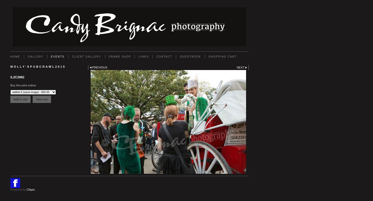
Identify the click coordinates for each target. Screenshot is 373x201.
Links (144, 56)
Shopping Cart (223, 56)
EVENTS (57, 56)
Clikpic (30, 189)
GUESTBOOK (190, 56)
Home (15, 56)
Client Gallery (86, 56)
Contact (164, 56)
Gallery (35, 56)
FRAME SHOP (120, 56)
